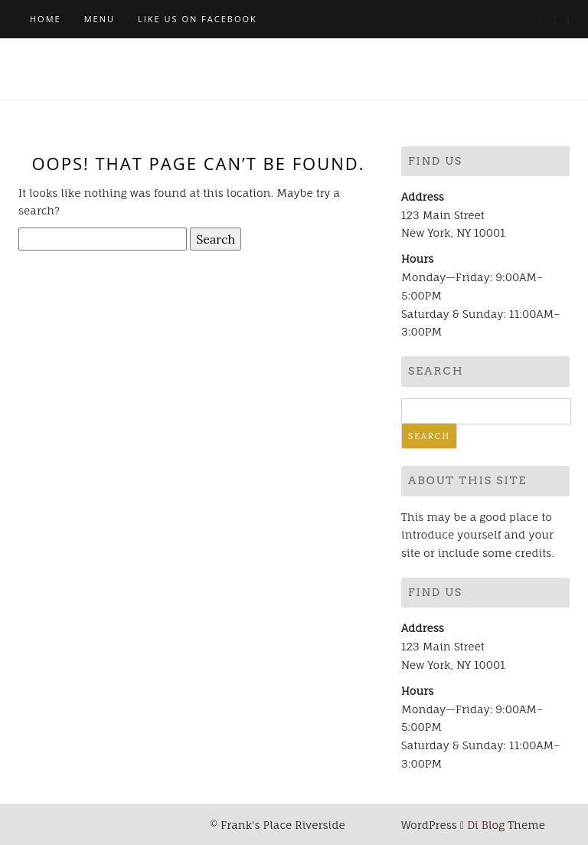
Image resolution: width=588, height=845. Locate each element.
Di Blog (482, 824)
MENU (99, 19)
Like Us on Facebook (197, 19)
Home (45, 19)
